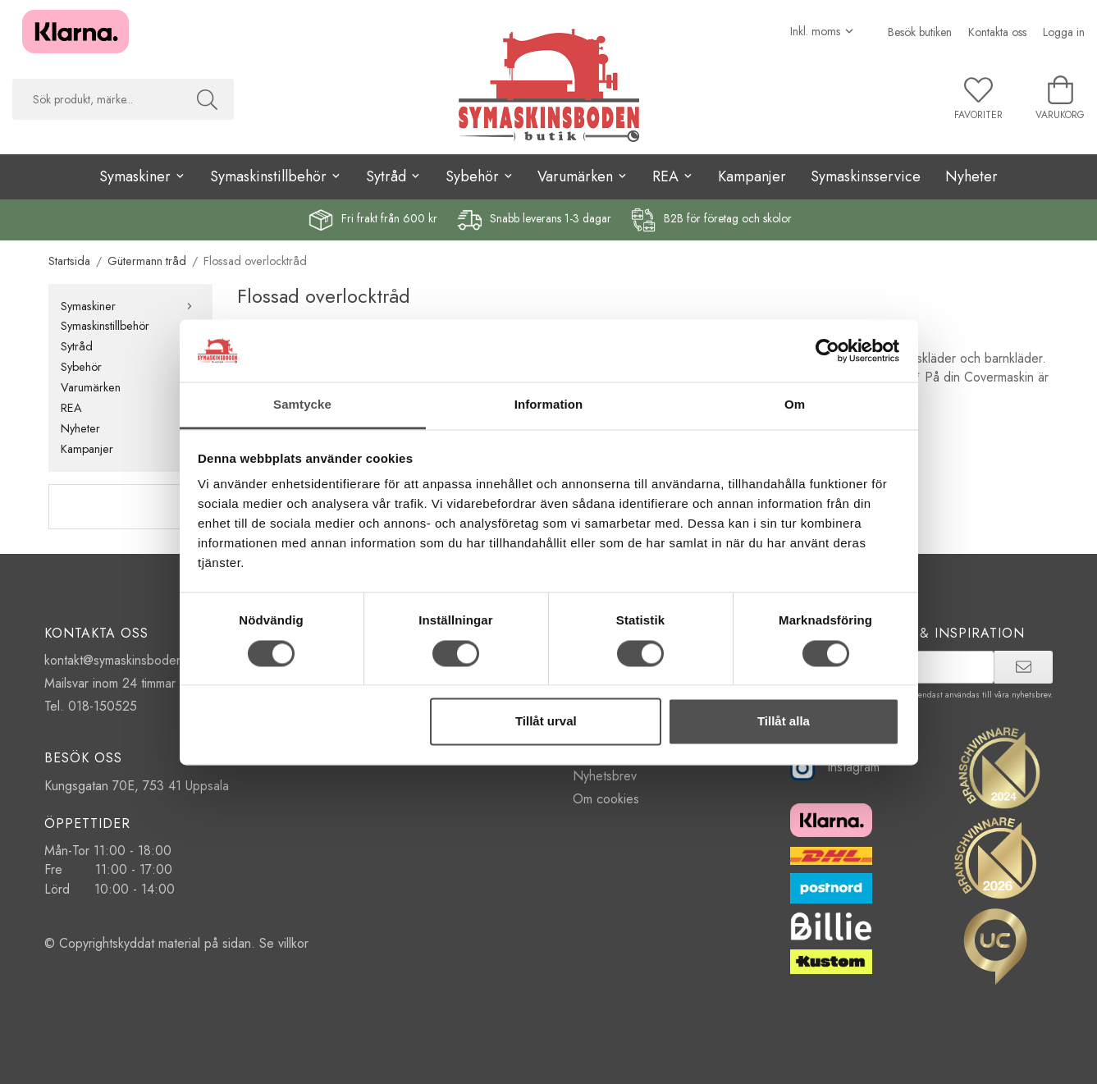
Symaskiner (130, 306)
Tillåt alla (783, 722)
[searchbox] (96, 99)
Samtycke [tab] (302, 405)
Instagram (835, 766)
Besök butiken (920, 32)
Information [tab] (548, 405)
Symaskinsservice (866, 176)
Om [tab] (794, 405)
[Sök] (207, 99)
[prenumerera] (1023, 667)
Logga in (1064, 32)
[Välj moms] (822, 31)
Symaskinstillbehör (130, 326)
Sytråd (130, 346)
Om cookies (606, 798)
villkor (293, 943)
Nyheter (971, 176)
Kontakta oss (997, 32)
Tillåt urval (546, 722)
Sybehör (130, 367)
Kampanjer (752, 176)
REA (130, 408)
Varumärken (130, 387)
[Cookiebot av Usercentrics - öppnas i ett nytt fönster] (827, 350)
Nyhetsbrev (605, 775)
